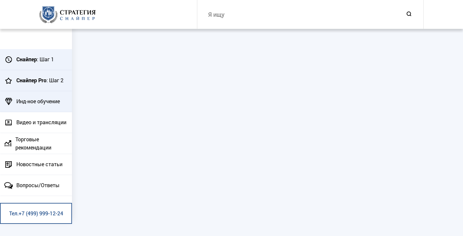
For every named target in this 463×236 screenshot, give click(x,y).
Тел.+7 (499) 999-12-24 (36, 213)
